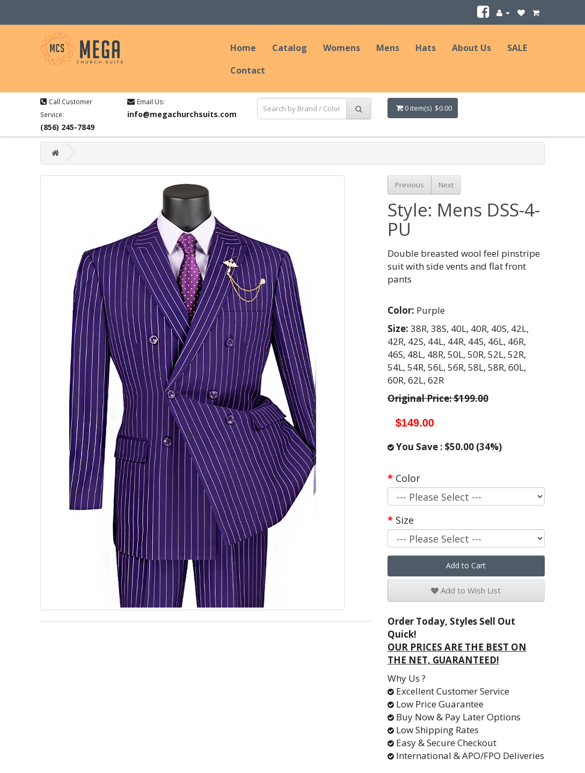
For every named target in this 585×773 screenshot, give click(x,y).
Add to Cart (466, 565)
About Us (471, 48)
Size (405, 520)
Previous (409, 185)
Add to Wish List (466, 590)
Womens (341, 48)
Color (408, 478)
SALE (517, 48)
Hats (425, 48)
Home (243, 48)
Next (446, 185)
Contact (247, 70)
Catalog (289, 48)
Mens (387, 48)
